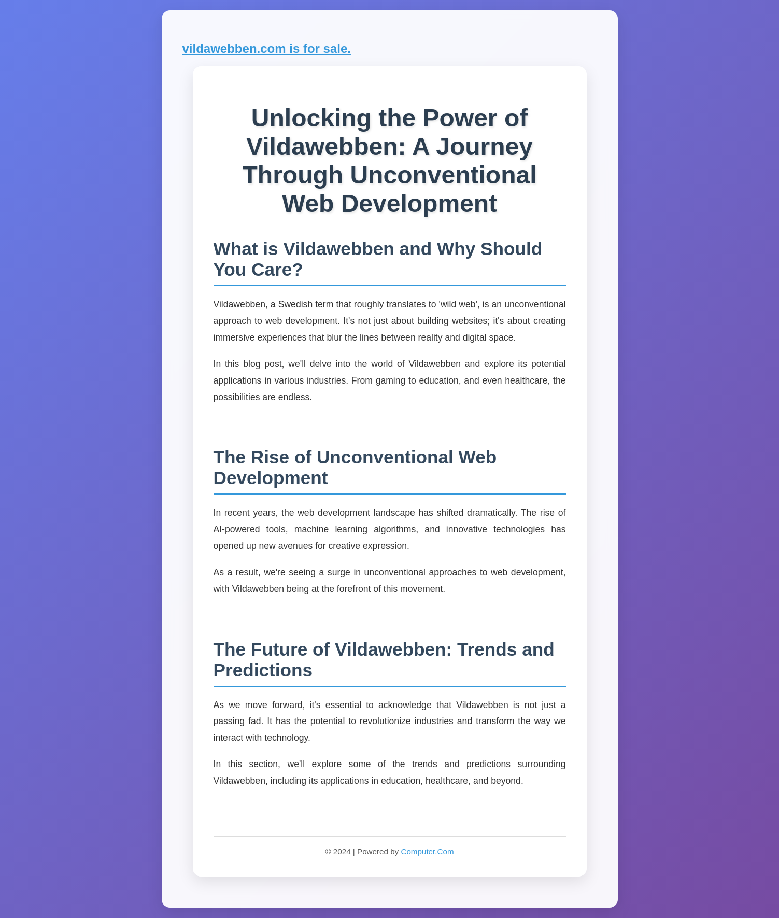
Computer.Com (427, 851)
